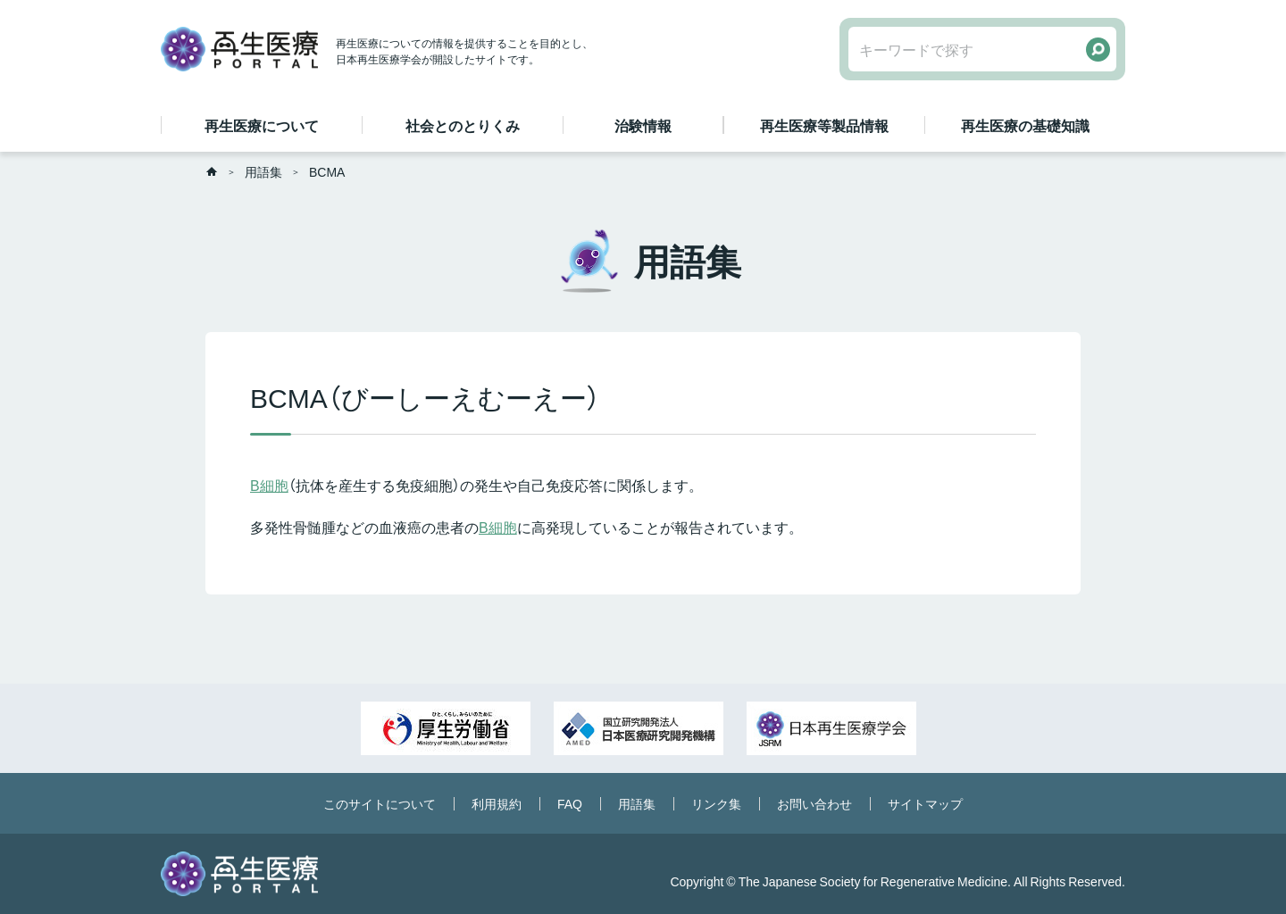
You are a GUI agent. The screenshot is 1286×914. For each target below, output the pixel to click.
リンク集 (716, 803)
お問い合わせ (814, 803)
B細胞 (269, 484)
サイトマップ (925, 803)
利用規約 (497, 803)
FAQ (569, 803)
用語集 (263, 171)
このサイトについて (379, 803)
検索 (1098, 49)
